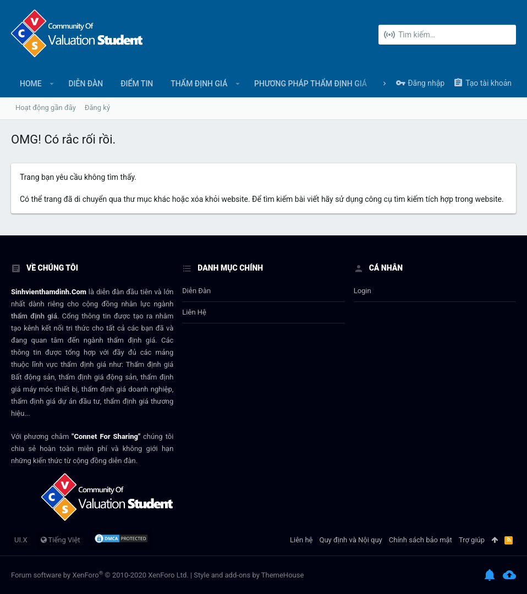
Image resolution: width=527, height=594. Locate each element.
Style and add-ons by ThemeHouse (249, 575)
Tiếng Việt (60, 540)
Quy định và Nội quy (351, 540)
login (362, 291)
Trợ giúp (472, 540)
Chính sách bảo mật (420, 540)
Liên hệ (194, 312)
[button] (52, 84)
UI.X (21, 540)
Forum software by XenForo (100, 575)
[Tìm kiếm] (447, 35)
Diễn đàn (196, 291)
